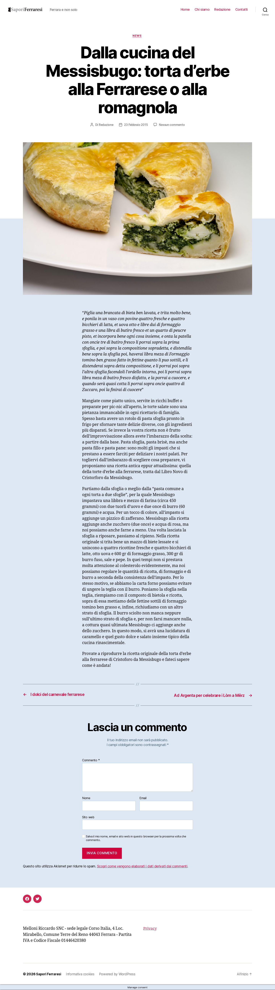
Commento (91, 760)
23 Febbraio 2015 (136, 125)
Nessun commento (172, 125)
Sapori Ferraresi (49, 974)
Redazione (222, 9)
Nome (86, 798)
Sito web (88, 817)
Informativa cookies (82, 974)
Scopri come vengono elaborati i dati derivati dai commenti (142, 866)
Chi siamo (202, 9)
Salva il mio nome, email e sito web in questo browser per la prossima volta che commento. (136, 838)
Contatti (241, 9)
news (137, 36)
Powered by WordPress (120, 974)
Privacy (150, 928)
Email (142, 798)
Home (185, 9)
